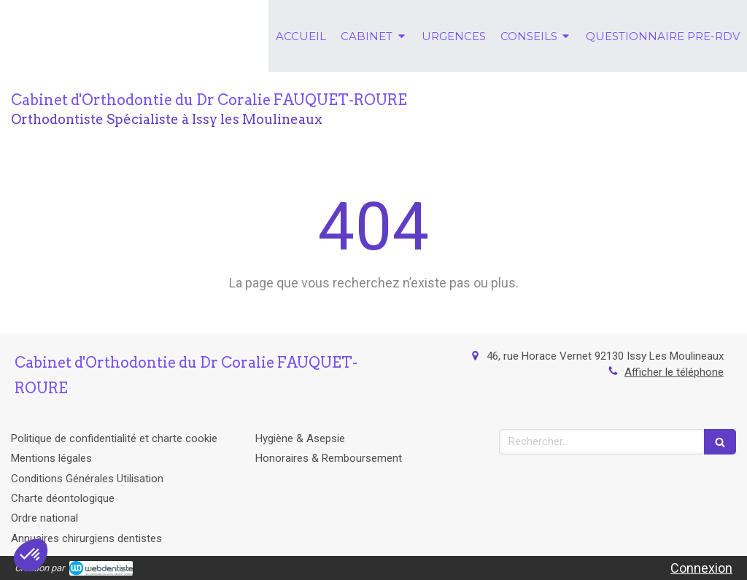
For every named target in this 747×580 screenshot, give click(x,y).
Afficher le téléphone (674, 372)
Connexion (701, 568)
